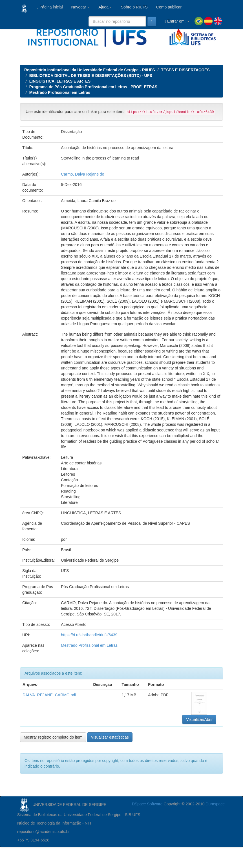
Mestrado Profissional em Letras (59, 92)
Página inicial (50, 7)
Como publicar (169, 7)
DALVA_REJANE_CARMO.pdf (49, 695)
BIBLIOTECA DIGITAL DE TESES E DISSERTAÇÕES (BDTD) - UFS (90, 75)
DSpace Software (147, 804)
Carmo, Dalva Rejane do (82, 174)
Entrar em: (177, 21)
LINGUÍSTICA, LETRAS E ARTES (59, 81)
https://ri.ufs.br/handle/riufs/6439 (89, 635)
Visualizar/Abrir (199, 719)
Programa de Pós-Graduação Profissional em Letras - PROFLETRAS (93, 87)
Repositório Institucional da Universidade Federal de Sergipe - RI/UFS (89, 70)
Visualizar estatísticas (110, 737)
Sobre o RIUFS (134, 7)
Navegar (80, 7)
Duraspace (215, 804)
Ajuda (104, 7)
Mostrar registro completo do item (53, 737)
